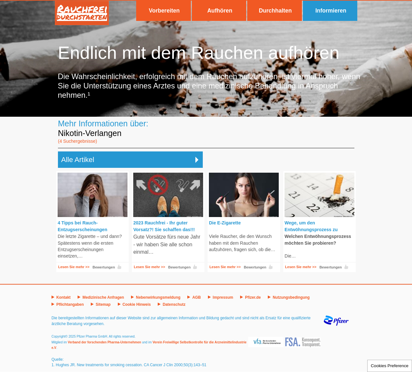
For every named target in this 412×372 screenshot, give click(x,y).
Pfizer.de (253, 297)
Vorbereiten (164, 10)
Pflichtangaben (70, 304)
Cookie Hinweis (137, 304)
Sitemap (103, 304)
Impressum (223, 297)
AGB (196, 297)
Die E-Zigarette (225, 222)
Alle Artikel (77, 160)
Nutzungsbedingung (291, 297)
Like (119, 266)
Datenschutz (174, 304)
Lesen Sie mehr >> (73, 267)
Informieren (330, 10)
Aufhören (219, 10)
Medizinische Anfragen (103, 297)
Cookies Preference (389, 365)
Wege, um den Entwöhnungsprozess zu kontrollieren (311, 229)
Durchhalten (275, 10)
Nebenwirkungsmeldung (158, 297)
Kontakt (63, 297)
